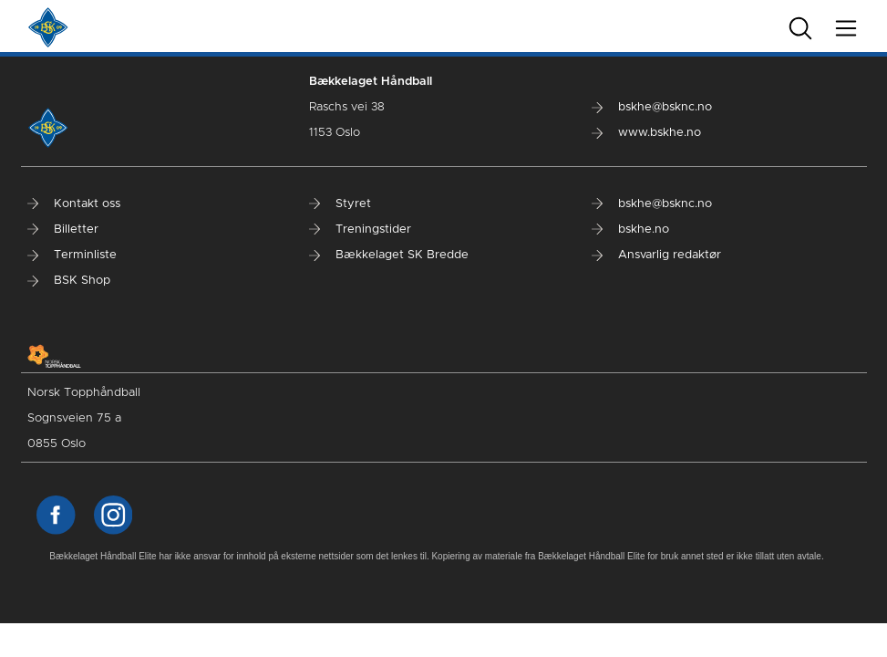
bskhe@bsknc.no (652, 107)
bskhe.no (630, 229)
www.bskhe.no (646, 133)
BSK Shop (68, 281)
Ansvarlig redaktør (656, 255)
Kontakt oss (73, 204)
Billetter (62, 229)
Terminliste (72, 255)
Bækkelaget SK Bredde (389, 255)
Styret (340, 204)
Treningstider (360, 229)
